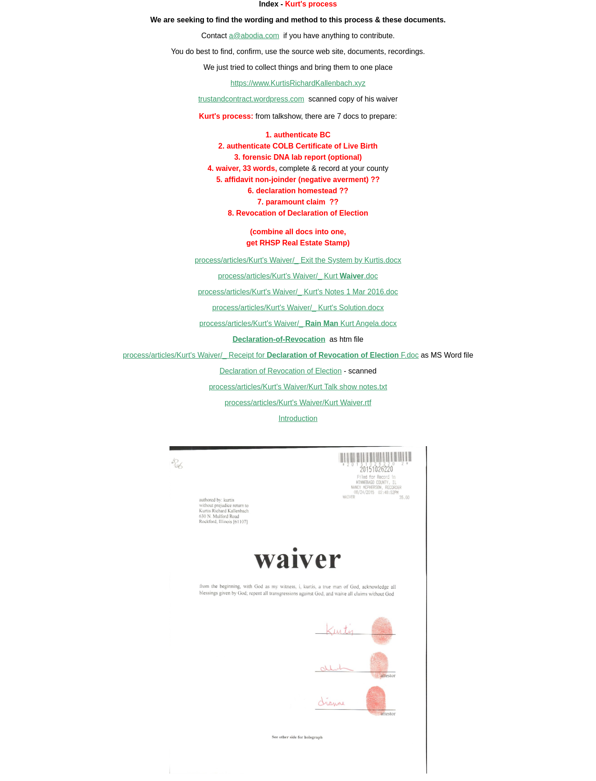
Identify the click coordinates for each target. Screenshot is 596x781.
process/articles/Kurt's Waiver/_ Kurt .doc (298, 276)
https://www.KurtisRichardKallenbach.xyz (298, 83)
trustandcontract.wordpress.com (251, 99)
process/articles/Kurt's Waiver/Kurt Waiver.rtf (298, 403)
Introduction (298, 418)
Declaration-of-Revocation (279, 339)
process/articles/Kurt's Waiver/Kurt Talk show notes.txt (298, 387)
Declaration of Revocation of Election (280, 371)
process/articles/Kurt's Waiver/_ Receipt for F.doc (271, 355)
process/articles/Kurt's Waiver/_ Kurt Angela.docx (298, 323)
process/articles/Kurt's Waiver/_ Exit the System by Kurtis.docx (298, 260)
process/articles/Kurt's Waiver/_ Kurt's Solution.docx (298, 308)
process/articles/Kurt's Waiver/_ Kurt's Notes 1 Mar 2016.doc (298, 292)
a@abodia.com (254, 36)
